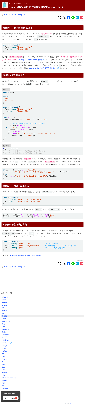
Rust (3, 367)
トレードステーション (9, 378)
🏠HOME (5, 15)
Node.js (4, 345)
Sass (3, 370)
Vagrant (4, 380)
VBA (3, 383)
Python (4, 359)
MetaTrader (6, 343)
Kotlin (4, 332)
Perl (3, 354)
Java (3, 327)
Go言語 (4, 316)
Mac (3, 337)
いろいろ (5, 297)
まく (71, 403)
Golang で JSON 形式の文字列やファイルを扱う (25, 255)
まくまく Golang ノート (18, 3)
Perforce (4, 351)
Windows (5, 388)
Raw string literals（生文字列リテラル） (43, 68)
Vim (3, 386)
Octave (4, 348)
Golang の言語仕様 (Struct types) (30, 60)
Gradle (4, 318)
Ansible (4, 302)
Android (4, 300)
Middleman (5, 340)
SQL (3, 375)
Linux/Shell (5, 334)
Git (3, 313)
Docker (4, 310)
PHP (3, 356)
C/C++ (4, 308)
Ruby (3, 364)
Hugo (3, 324)
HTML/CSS (6, 321)
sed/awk (4, 372)
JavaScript (5, 329)
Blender (4, 305)
